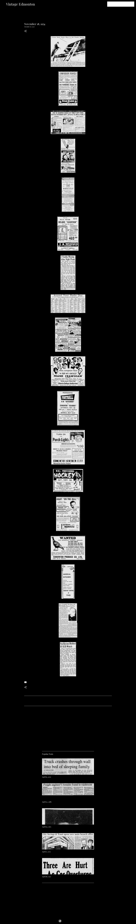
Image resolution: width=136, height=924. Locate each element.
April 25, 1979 (46, 777)
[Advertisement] (68, 728)
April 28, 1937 (46, 877)
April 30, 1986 (47, 802)
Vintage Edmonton (20, 4)
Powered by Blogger (68, 921)
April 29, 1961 (46, 827)
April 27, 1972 (46, 852)
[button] (25, 31)
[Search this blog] (123, 4)
